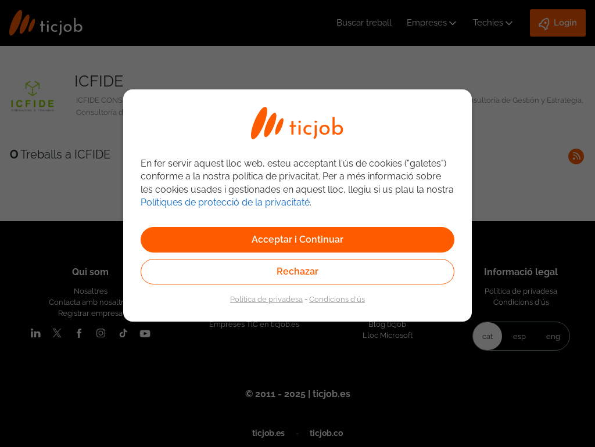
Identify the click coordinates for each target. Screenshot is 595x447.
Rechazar (297, 271)
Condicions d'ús (337, 299)
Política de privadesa (266, 299)
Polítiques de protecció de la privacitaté (225, 202)
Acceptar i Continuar (297, 239)
